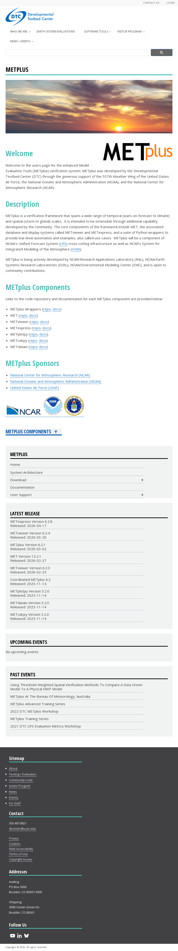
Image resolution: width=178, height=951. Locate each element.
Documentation (22, 487)
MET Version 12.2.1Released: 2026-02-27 (28, 558)
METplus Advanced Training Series (37, 703)
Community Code (21, 780)
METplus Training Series (29, 718)
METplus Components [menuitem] (32, 432)
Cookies (14, 844)
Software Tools (98, 33)
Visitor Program (131, 33)
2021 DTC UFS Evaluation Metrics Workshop (45, 726)
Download (18, 479)
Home (15, 464)
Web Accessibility (21, 849)
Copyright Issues (20, 859)
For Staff (15, 803)
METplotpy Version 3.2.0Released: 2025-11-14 (29, 593)
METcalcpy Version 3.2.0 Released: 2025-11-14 (29, 616)
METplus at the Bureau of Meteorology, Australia (50, 696)
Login (170, 2)
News (13, 792)
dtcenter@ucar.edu (22, 828)
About (13, 768)
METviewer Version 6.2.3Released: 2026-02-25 (30, 570)
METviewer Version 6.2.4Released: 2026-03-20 (30, 535)
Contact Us (151, 2)
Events (13, 797)
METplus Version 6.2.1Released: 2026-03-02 (28, 546)
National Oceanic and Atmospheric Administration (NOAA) (55, 381)
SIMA (76, 249)
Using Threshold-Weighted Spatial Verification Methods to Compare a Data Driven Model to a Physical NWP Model (76, 686)
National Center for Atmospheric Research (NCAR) (50, 375)
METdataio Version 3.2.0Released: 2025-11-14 (29, 604)
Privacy (14, 838)
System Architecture (26, 472)
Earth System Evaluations (56, 31)
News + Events (22, 42)
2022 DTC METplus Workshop (34, 711)
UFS (63, 243)
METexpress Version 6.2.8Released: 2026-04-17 (31, 523)
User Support (21, 494)
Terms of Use (18, 854)
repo (47, 309)
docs (56, 309)
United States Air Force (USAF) (34, 387)
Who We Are (21, 33)
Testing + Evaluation (22, 774)
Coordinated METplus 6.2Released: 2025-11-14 (30, 581)
